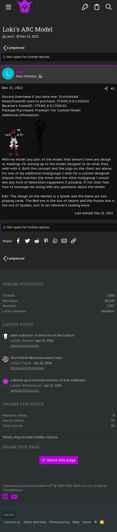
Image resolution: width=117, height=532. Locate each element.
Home (87, 522)
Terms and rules (35, 522)
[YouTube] (14, 497)
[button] (9, 7)
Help (76, 522)
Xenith (9, 515)
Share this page (58, 460)
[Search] (108, 7)
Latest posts (18, 324)
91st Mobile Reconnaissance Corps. (37, 358)
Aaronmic (107, 311)
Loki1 (10, 36)
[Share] (106, 88)
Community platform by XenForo (47, 486)
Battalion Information (27, 368)
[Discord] (5, 497)
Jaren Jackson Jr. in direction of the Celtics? (42, 335)
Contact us (12, 522)
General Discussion (25, 346)
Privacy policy (59, 522)
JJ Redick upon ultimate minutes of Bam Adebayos (48, 380)
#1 (113, 88)
